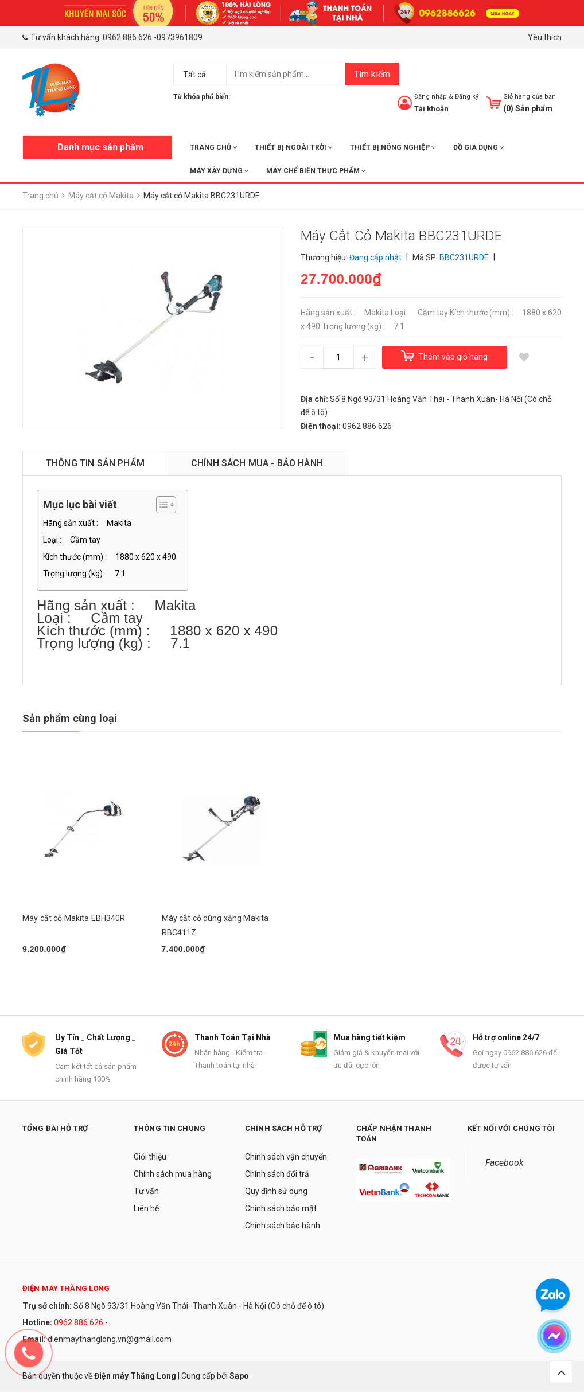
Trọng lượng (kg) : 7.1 (84, 573)
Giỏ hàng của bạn (529, 96)
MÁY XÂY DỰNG (219, 171)
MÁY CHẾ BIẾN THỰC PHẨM (316, 171)
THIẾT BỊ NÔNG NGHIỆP (393, 147)
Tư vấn (146, 1192)
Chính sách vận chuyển (286, 1158)
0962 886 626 (127, 37)
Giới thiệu (150, 1158)
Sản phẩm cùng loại (69, 718)
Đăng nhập (430, 96)
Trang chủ (214, 147)
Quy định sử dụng (276, 1192)
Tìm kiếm (372, 74)
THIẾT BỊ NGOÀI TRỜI (294, 147)
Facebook (504, 1164)
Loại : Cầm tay (71, 539)
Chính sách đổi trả (277, 1175)
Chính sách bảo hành (282, 1227)
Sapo (239, 1377)
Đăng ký (466, 96)
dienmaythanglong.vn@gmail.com (110, 1340)
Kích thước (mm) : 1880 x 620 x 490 (109, 556)
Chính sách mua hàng (173, 1175)
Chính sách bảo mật (281, 1210)
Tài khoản (431, 108)
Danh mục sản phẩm (100, 147)
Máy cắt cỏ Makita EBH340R (74, 918)
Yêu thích (545, 37)
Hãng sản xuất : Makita (87, 523)
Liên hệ (146, 1210)
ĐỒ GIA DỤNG (478, 147)
